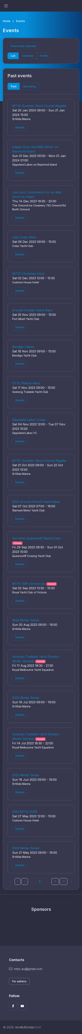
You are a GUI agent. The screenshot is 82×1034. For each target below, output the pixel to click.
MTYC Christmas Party (28, 273)
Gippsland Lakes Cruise (28, 420)
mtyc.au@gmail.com (25, 969)
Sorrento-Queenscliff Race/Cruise (36, 538)
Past (14, 86)
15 (55, 881)
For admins (19, 981)
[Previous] (11, 881)
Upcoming (29, 86)
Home (6, 21)
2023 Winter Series (25, 620)
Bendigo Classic (23, 347)
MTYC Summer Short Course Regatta (39, 106)
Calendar (28, 55)
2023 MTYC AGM (24, 812)
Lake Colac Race (24, 237)
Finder (44, 55)
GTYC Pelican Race (26, 383)
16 (63, 881)
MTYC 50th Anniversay (28, 583)
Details (20, 127)
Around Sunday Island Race (32, 310)
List (13, 55)
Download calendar (23, 46)
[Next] (71, 881)
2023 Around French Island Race (36, 502)
